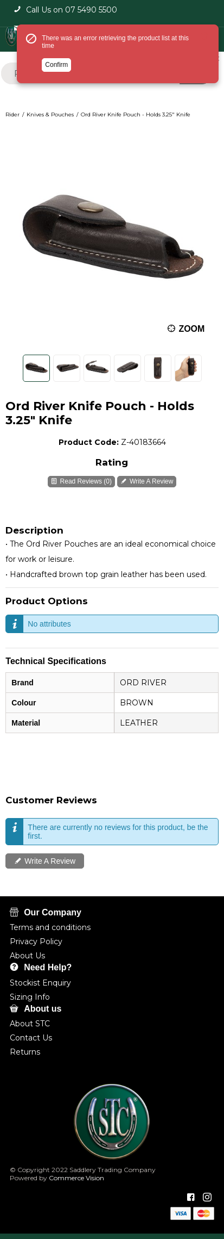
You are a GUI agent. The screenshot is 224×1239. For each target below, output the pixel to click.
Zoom (192, 328)
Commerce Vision (75, 1178)
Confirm (56, 65)
